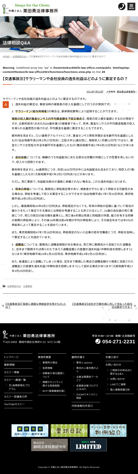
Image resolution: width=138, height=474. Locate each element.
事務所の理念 (50, 362)
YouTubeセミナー (14, 404)
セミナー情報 (11, 372)
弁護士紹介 (112, 357)
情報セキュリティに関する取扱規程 (53, 384)
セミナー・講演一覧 (15, 379)
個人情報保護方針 (120, 389)
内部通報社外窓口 (82, 405)
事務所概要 (44, 357)
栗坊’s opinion (84, 362)
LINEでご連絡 (118, 384)
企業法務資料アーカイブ (87, 379)
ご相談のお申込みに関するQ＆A (121, 372)
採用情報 (47, 368)
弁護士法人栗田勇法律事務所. (65, 467)
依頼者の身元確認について (54, 375)
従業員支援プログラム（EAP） (87, 387)
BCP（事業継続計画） (54, 391)
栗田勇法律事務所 (126, 92)
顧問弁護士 (78, 357)
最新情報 (9, 364)
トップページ (11, 357)
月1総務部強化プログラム (19, 387)
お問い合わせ (113, 364)
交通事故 (27, 286)
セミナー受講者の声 (15, 396)
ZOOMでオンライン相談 (86, 396)
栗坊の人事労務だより (87, 370)
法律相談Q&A (14, 286)
